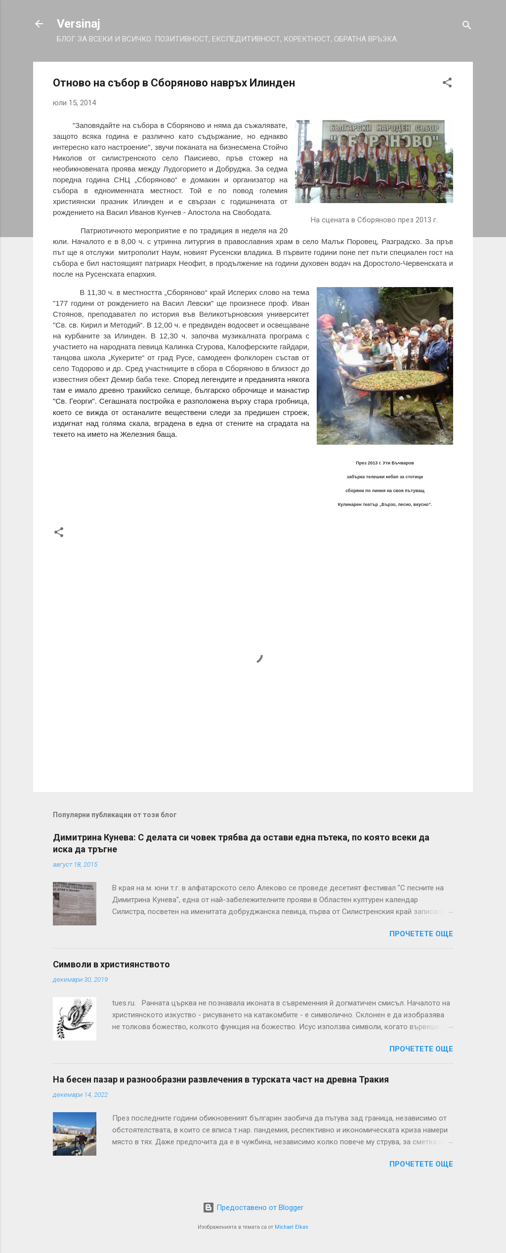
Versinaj (78, 24)
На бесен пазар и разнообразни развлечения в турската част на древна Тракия (221, 1079)
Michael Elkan (291, 1227)
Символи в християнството (111, 964)
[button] (447, 84)
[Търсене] (467, 27)
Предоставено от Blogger (253, 1207)
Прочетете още (421, 933)
